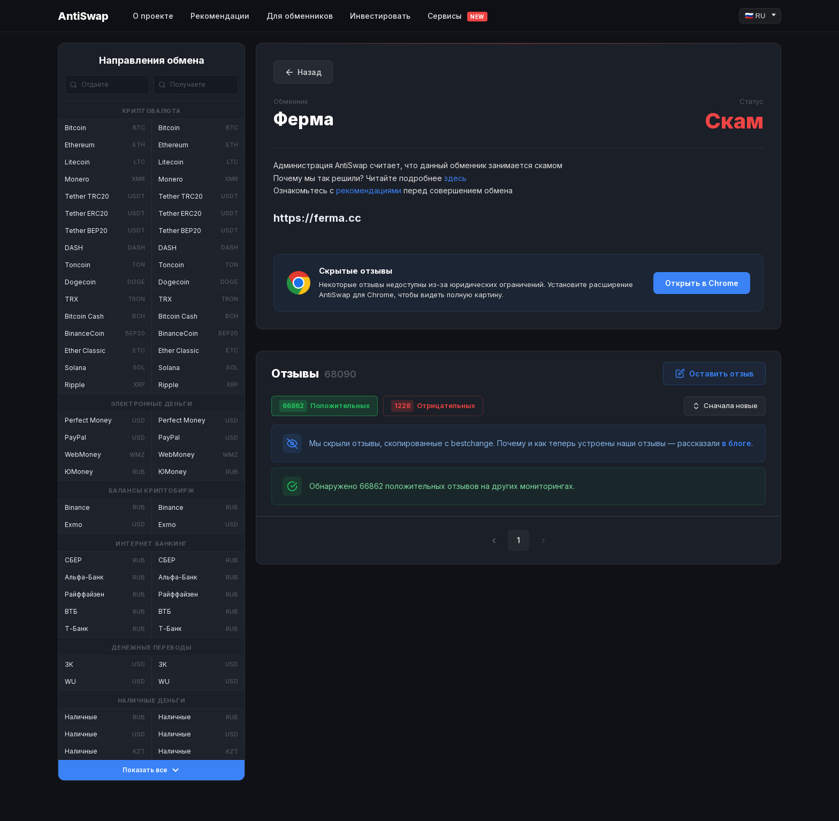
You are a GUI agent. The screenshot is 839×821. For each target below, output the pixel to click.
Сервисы (457, 16)
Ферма (303, 119)
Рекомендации (219, 15)
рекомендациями (368, 190)
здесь (455, 178)
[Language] (760, 16)
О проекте (153, 15)
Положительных (324, 406)
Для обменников (299, 15)
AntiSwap (83, 16)
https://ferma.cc (317, 218)
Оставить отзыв (714, 373)
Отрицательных (433, 406)
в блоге (736, 443)
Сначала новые (725, 405)
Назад (303, 72)
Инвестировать (380, 15)
